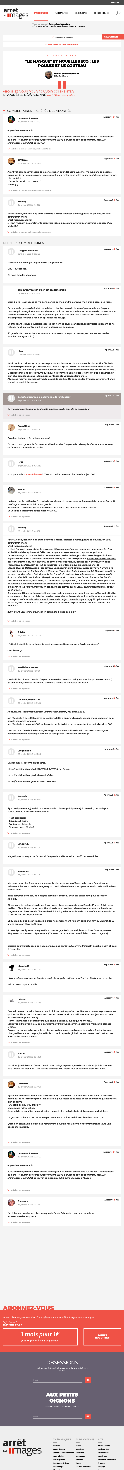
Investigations (59, 1460)
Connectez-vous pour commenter (62, 44)
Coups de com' (59, 1449)
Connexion (114, 3)
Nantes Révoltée (33, 474)
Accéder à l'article (62, 37)
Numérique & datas (61, 1463)
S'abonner (111, 37)
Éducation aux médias (107, 1460)
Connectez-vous (61, 94)
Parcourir (41, 13)
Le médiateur (103, 1453)
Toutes (78, 1446)
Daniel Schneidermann (66, 74)
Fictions (56, 1446)
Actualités (61, 13)
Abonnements (104, 1446)
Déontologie (58, 1467)
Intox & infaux (58, 1456)
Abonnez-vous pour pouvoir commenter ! (39, 91)
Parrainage (102, 1456)
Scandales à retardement (63, 1453)
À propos (101, 1463)
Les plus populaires (83, 1467)
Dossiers (79, 1460)
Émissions (81, 13)
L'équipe (101, 1467)
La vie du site (103, 1449)
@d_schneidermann (62, 76)
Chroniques (101, 13)
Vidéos (78, 1463)
